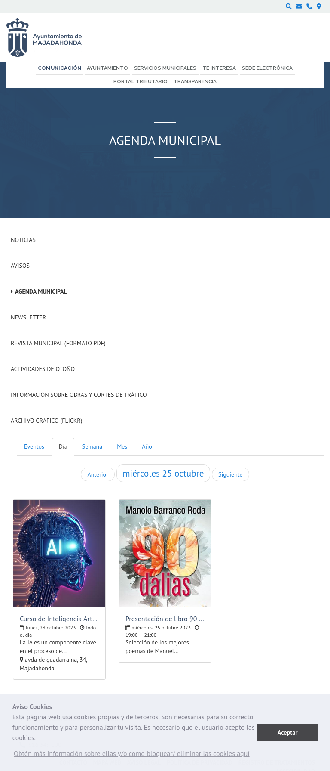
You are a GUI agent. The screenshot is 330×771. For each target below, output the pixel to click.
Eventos (34, 446)
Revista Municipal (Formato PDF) (58, 343)
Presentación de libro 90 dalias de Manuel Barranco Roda (165, 618)
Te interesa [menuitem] (219, 68)
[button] (131, 755)
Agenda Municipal (41, 291)
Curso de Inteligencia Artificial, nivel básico (59, 618)
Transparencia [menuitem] (195, 81)
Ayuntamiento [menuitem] (107, 68)
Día (63, 446)
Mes (122, 446)
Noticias (23, 240)
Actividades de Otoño (43, 369)
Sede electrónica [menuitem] (267, 68)
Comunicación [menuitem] (59, 68)
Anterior (97, 474)
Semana (92, 446)
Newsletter (28, 317)
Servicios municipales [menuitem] (165, 68)
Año (147, 446)
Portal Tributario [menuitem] (140, 81)
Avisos (20, 265)
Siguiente (230, 474)
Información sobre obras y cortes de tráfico (79, 395)
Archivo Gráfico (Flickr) (46, 420)
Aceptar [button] (288, 732)
